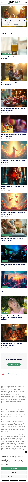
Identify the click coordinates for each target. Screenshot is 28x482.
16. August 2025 (4, 216)
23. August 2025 (4, 86)
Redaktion (6, 24)
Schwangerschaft (7, 53)
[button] (26, 452)
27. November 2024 (5, 190)
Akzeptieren (14, 468)
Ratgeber (5, 131)
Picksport (3, 414)
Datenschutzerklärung (14, 480)
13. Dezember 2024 (5, 321)
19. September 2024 (5, 242)
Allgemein (5, 18)
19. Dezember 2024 (5, 268)
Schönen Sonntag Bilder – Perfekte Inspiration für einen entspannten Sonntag (12, 317)
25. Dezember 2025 (14, 24)
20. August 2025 (4, 164)
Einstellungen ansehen (14, 476)
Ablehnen (14, 472)
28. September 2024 (5, 138)
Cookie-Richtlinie (5, 480)
